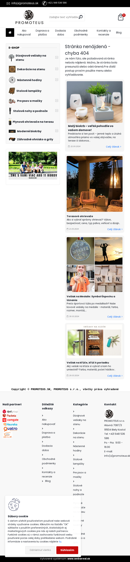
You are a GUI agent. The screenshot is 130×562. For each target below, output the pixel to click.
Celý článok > (113, 146)
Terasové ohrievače (80, 216)
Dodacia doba (60, 32)
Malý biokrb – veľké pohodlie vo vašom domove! (90, 128)
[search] (81, 17)
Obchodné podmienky (81, 32)
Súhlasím (67, 550)
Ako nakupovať (24, 32)
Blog (119, 32)
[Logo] (29, 17)
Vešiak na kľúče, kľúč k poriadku (88, 362)
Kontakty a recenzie (104, 32)
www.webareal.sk (78, 558)
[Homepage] (10, 32)
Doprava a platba (42, 32)
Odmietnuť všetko (40, 550)
